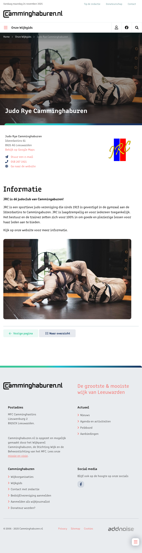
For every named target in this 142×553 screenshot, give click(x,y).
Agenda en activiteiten (95, 421)
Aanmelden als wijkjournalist (30, 501)
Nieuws (85, 415)
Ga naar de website (23, 166)
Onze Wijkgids (23, 36)
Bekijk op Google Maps (20, 149)
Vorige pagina (21, 333)
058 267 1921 (19, 161)
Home (6, 36)
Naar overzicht (57, 333)
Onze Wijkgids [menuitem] (18, 27)
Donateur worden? (23, 507)
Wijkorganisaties (22, 476)
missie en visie (18, 455)
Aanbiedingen (89, 433)
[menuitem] (137, 27)
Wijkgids (16, 483)
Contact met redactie (25, 489)
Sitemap (75, 528)
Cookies (88, 528)
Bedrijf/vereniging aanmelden (31, 495)
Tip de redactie (92, 4)
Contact (132, 4)
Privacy (62, 528)
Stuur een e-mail (22, 156)
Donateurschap (114, 4)
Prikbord (86, 427)
